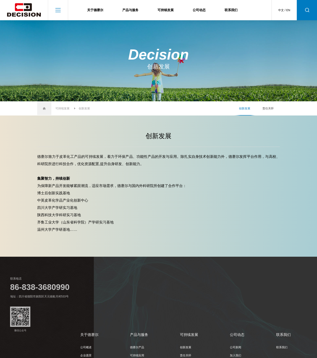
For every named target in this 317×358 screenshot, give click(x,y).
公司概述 (86, 347)
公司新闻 (235, 347)
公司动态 (199, 10)
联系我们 (231, 10)
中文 (281, 10)
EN (288, 10)
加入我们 (235, 355)
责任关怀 (268, 108)
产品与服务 (130, 10)
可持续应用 (137, 355)
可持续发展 (165, 10)
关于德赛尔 (95, 10)
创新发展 (244, 108)
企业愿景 (86, 355)
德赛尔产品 (137, 347)
